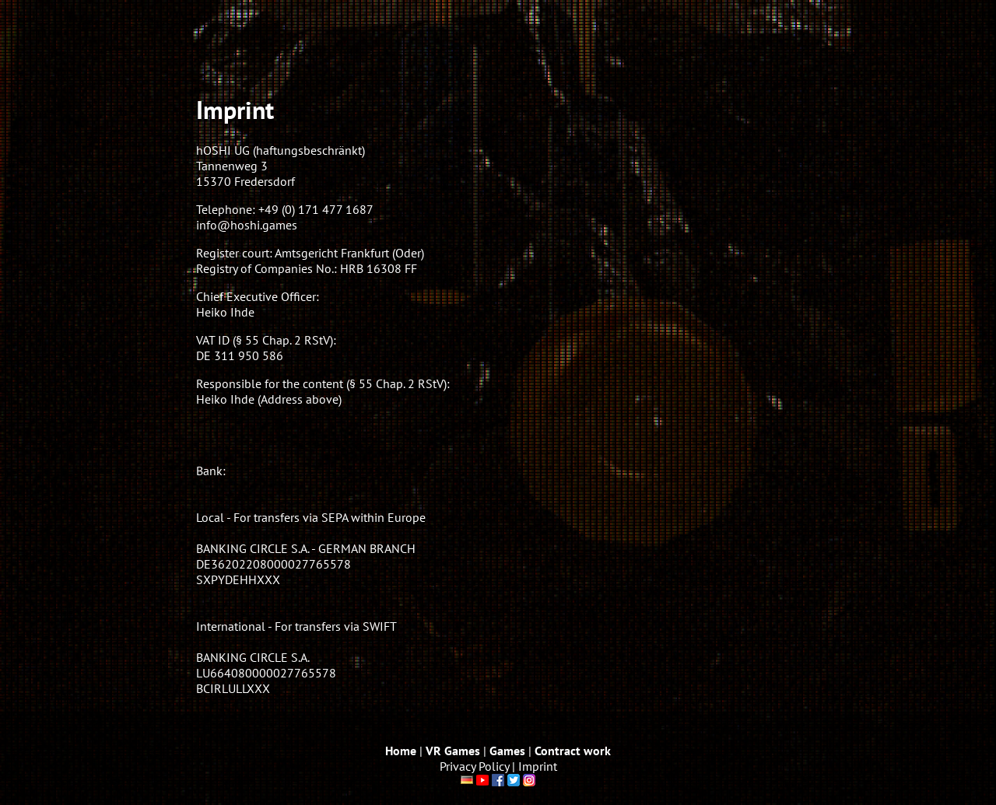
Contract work (573, 750)
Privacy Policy (474, 766)
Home (400, 750)
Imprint (537, 766)
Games (507, 750)
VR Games (453, 750)
